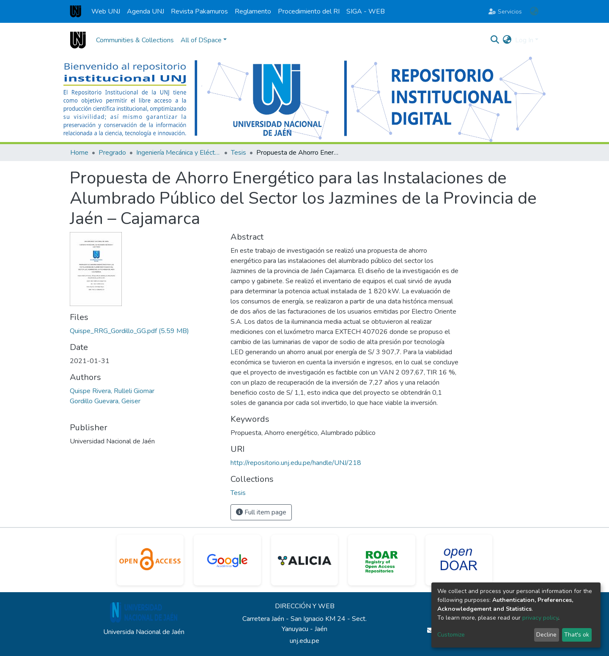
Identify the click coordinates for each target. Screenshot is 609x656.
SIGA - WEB (365, 11)
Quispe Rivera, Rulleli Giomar (112, 391)
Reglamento (253, 11)
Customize (451, 635)
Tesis (238, 152)
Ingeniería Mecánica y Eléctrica (178, 152)
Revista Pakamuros (199, 11)
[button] (534, 11)
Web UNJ (105, 11)
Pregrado (112, 152)
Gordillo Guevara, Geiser (105, 401)
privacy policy (540, 618)
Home (79, 152)
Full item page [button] (261, 512)
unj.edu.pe (304, 640)
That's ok (576, 635)
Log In (524, 40)
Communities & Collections (135, 40)
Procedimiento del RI (309, 11)
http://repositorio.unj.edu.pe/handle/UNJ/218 (295, 462)
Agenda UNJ (145, 11)
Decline (546, 635)
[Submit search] (495, 40)
